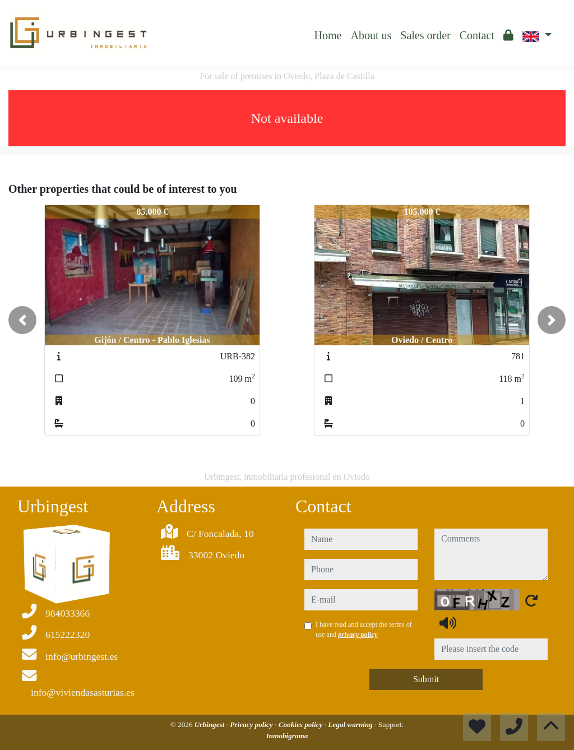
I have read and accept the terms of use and (364, 629)
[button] (22, 320)
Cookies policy (302, 724)
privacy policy (357, 634)
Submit (426, 679)
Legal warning (351, 724)
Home (328, 35)
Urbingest (210, 724)
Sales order (425, 35)
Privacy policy (252, 724)
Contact (477, 35)
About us (370, 35)
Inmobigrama (287, 736)
